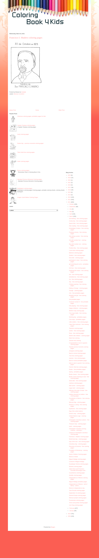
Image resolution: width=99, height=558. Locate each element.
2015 (69, 192)
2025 (69, 175)
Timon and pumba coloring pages (78, 502)
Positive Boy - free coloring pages (78, 248)
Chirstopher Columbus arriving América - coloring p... (77, 429)
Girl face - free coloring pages (77, 268)
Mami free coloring (74, 338)
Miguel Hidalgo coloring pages (77, 459)
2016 (69, 190)
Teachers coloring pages (76, 328)
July (70, 209)
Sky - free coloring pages (76, 282)
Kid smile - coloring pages (76, 257)
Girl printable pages (74, 299)
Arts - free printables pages (76, 293)
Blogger (53, 527)
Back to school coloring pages (77, 353)
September (72, 206)
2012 (69, 199)
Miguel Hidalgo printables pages (78, 481)
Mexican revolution (19, 94)
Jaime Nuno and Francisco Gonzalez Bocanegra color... (77, 469)
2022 (69, 180)
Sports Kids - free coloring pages (78, 223)
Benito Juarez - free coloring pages (79, 374)
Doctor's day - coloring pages (77, 413)
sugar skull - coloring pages (76, 388)
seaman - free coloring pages (77, 358)
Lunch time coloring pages (76, 250)
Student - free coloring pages (77, 255)
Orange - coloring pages (75, 290)
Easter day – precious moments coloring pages (30, 143)
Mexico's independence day (76, 488)
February (72, 508)
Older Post (61, 110)
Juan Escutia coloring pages (77, 490)
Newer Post (12, 110)
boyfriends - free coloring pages (78, 408)
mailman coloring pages (75, 383)
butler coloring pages (23, 161)
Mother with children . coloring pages (79, 335)
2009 (69, 516)
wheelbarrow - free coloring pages (78, 277)
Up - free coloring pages (75, 279)
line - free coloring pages (76, 274)
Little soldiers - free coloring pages (78, 322)
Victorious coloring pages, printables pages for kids (31, 116)
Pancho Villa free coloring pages (78, 367)
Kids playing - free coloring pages (78, 305)
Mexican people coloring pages (77, 497)
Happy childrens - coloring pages (78, 308)
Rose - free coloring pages (76, 333)
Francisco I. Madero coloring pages (79, 436)
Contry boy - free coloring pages (78, 221)
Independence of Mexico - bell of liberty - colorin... (78, 484)
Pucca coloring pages (23, 170)
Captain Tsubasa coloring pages (26, 125)
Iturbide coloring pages (75, 475)
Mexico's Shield (73, 456)
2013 (69, 197)
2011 (69, 202)
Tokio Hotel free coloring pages (26, 152)
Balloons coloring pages (75, 253)
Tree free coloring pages (76, 355)
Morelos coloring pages (75, 466)
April (70, 214)
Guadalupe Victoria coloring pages (78, 464)
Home (37, 110)
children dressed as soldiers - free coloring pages (78, 395)
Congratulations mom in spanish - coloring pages (78, 343)
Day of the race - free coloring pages (79, 441)
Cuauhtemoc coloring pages (77, 473)
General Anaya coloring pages (77, 495)
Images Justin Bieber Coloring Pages (27, 197)
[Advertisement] (43, 29)
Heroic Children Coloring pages (78, 454)
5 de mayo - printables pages (77, 319)
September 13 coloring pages (77, 493)
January (71, 510)
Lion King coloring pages (76, 505)
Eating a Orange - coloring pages (78, 288)
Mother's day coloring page (76, 310)
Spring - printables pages (76, 372)
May (70, 211)
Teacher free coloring (75, 340)
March (71, 216)
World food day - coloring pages (78, 439)
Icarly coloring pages (23, 134)
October (71, 204)
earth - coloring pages (75, 426)
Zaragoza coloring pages (76, 351)
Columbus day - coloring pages (77, 444)
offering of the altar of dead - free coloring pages (78, 391)
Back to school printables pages (78, 360)
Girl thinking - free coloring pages (78, 218)
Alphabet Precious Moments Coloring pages (29, 179)
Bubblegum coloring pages (24, 188)
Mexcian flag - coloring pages (77, 402)
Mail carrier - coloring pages (76, 385)
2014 (69, 194)
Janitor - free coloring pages (77, 330)
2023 (69, 177)
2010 (69, 513)
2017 (69, 187)
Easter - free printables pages (77, 369)
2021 (69, 182)
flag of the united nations (76, 411)
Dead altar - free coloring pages (78, 380)
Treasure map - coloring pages (77, 424)
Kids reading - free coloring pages (78, 226)
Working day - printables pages (77, 317)
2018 (69, 185)
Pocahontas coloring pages (76, 500)
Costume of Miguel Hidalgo (76, 461)
